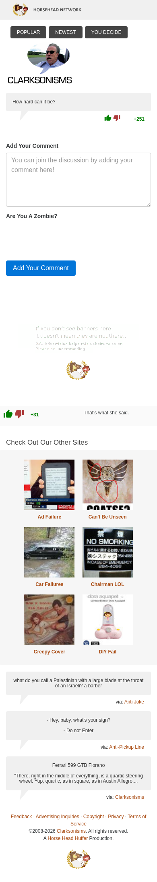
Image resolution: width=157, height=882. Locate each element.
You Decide (106, 32)
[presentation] (67, 238)
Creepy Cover (49, 652)
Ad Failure (49, 517)
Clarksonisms (129, 797)
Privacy (116, 816)
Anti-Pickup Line (126, 747)
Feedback (21, 816)
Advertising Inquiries (57, 816)
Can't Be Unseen (108, 517)
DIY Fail (107, 652)
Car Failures (49, 584)
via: (120, 702)
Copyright (93, 816)
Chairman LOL (107, 584)
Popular (28, 32)
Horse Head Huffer (68, 838)
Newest (65, 32)
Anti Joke (134, 702)
